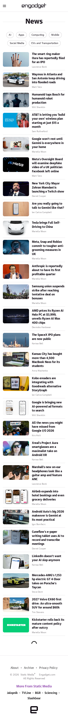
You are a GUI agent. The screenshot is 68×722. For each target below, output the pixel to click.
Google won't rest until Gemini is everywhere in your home (48, 143)
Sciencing (51, 693)
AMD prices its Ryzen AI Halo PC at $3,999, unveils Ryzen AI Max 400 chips (47, 316)
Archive (29, 667)
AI (10, 35)
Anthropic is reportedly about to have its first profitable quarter (47, 270)
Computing (38, 35)
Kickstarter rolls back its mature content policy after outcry (48, 623)
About (14, 667)
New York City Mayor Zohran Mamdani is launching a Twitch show (48, 187)
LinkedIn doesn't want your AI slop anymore (46, 558)
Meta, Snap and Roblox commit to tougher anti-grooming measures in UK (48, 247)
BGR (38, 693)
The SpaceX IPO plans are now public (46, 336)
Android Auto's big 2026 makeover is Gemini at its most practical (48, 515)
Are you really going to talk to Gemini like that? (48, 205)
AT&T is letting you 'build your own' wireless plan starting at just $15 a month (48, 120)
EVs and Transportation (44, 43)
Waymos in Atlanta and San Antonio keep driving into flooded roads (48, 78)
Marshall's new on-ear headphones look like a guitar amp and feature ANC (47, 473)
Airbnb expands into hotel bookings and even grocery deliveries (48, 495)
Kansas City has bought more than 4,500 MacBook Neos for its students (47, 360)
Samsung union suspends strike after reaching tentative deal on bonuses (48, 292)
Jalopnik (12, 693)
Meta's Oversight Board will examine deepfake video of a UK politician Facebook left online (47, 165)
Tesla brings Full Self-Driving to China (46, 224)
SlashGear (34, 698)
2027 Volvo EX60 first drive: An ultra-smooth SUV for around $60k (47, 603)
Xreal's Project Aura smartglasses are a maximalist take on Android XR (45, 449)
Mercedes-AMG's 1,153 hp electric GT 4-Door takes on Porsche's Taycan (46, 581)
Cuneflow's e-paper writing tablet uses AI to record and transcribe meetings (48, 537)
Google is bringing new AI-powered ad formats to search (47, 406)
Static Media (27, 675)
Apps (21, 35)
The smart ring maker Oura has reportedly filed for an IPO (48, 58)
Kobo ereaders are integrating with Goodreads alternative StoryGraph (46, 384)
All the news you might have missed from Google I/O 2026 (47, 426)
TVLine (26, 693)
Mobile (55, 35)
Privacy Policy (48, 667)
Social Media (17, 43)
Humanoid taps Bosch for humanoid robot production (48, 98)
